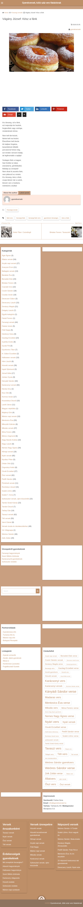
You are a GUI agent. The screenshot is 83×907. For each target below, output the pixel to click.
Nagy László (6, 444)
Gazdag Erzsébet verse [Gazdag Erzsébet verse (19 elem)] (68, 668)
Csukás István (7, 295)
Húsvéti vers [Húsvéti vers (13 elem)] (65, 672)
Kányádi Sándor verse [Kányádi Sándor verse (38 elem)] (60, 691)
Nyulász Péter (7, 460)
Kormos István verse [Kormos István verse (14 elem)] (72, 686)
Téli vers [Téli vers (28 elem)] (62, 754)
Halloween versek (9, 357)
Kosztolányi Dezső (9, 401)
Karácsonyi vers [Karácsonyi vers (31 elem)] (55, 680)
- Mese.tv (5, 661)
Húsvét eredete (8, 882)
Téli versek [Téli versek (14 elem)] (74, 754)
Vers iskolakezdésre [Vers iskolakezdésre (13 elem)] (51, 758)
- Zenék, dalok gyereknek (11, 658)
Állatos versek (7, 259)
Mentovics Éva (7, 420)
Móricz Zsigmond (8, 436)
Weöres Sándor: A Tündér (68, 828)
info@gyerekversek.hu (57, 803)
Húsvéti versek (7, 365)
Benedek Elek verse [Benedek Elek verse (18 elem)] (69, 656)
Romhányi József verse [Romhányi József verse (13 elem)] (52, 736)
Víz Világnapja (7, 530)
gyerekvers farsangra (51, 218)
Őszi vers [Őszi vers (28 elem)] (50, 784)
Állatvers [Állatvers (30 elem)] (50, 778)
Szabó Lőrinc (7, 491)
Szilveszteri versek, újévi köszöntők (15, 499)
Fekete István (7, 326)
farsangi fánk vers (35, 218)
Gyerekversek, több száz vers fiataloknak (41, 3)
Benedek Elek (7, 279)
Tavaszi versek (7, 514)
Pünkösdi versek (8, 483)
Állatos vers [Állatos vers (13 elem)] (69, 774)
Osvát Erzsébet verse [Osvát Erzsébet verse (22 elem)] (55, 727)
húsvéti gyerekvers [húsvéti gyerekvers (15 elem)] (51, 672)
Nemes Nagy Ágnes (9, 448)
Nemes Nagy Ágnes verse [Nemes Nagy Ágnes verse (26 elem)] (59, 716)
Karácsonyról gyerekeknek (12, 559)
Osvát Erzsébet (8, 471)
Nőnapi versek (7, 452)
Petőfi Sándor (7, 479)
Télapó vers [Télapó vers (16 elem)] (49, 754)
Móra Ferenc (7, 432)
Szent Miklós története (10, 556)
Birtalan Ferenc (8, 283)
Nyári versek (7, 456)
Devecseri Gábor (8, 299)
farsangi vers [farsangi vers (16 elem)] (50, 668)
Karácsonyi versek (9, 385)
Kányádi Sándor (8, 381)
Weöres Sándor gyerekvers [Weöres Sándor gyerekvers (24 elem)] (59, 762)
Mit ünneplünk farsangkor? (13, 862)
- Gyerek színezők (9, 655)
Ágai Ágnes (6, 255)
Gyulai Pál (6, 346)
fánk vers (10, 218)
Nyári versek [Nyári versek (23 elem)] (69, 722)
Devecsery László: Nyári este (69, 867)
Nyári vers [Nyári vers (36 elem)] (52, 721)
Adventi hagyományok (11, 866)
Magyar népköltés (9, 408)
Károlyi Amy (6, 389)
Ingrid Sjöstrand (8, 369)
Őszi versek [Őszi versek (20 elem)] (65, 784)
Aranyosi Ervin (7, 267)
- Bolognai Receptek (10, 641)
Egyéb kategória (8, 314)
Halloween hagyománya (12, 870)
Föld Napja (6, 330)
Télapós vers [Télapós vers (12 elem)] (68, 749)
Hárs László (6, 361)
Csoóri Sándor (7, 291)
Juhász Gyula (7, 377)
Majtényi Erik (7, 412)
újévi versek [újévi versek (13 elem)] (62, 779)
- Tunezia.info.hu (8, 635)
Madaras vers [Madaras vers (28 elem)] (53, 697)
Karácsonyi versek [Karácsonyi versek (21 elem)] (53, 686)
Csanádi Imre (7, 287)
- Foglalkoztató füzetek (10, 666)
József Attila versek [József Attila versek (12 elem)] (65, 676)
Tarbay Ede (6, 511)
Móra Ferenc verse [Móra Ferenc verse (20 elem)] (70, 708)
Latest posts (24, 193)
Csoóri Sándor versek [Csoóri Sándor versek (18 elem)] (54, 660)
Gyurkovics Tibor (8, 350)
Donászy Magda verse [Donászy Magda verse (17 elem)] (54, 664)
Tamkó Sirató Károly (9, 503)
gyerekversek (75, 29)
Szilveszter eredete (9, 562)
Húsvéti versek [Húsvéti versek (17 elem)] (51, 676)
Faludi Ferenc (7, 318)
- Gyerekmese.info (9, 632)
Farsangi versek (12, 210)
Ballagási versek (8, 271)
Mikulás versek (7, 428)
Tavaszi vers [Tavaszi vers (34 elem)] (53, 748)
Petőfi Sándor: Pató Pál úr (68, 850)
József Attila (6, 373)
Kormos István (7, 397)
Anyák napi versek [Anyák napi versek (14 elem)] (51, 656)
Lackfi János (7, 405)
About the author (10, 193)
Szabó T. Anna (7, 495)
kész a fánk (65, 218)
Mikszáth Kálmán (8, 424)
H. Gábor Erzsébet (9, 354)
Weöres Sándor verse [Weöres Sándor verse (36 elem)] (60, 768)
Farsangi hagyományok (11, 553)
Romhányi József (8, 487)
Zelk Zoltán (6, 538)
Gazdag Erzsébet (8, 338)
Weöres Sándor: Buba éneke (69, 839)
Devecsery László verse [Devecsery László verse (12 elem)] (73, 660)
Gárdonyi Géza (8, 334)
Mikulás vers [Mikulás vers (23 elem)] (51, 708)
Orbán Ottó (6, 463)
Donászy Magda (8, 306)
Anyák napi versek (9, 263)
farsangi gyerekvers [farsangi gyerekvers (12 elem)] (71, 664)
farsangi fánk (20, 218)
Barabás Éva (7, 275)
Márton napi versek (9, 416)
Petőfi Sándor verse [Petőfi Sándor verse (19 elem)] (70, 732)
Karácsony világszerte (11, 878)
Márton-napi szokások (11, 890)
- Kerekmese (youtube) (11, 664)
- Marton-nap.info (8, 638)
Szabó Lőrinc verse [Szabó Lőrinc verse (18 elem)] (70, 736)
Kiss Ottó (5, 393)
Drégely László (7, 310)
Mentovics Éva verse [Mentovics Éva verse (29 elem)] (57, 702)
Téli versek (6, 518)
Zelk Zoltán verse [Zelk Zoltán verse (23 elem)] (54, 773)
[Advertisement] (41, 91)
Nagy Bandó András (9, 440)
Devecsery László (9, 303)
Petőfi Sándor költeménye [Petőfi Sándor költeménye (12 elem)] (51, 732)
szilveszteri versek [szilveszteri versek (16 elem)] (51, 740)
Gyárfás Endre (7, 342)
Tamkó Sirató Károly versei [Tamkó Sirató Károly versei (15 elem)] (54, 743)
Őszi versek (6, 475)
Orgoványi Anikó (8, 467)
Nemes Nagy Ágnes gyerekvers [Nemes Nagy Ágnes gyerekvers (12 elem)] (53, 712)
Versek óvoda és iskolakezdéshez (15, 526)
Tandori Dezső (7, 507)
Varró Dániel (6, 522)
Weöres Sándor (8, 534)
